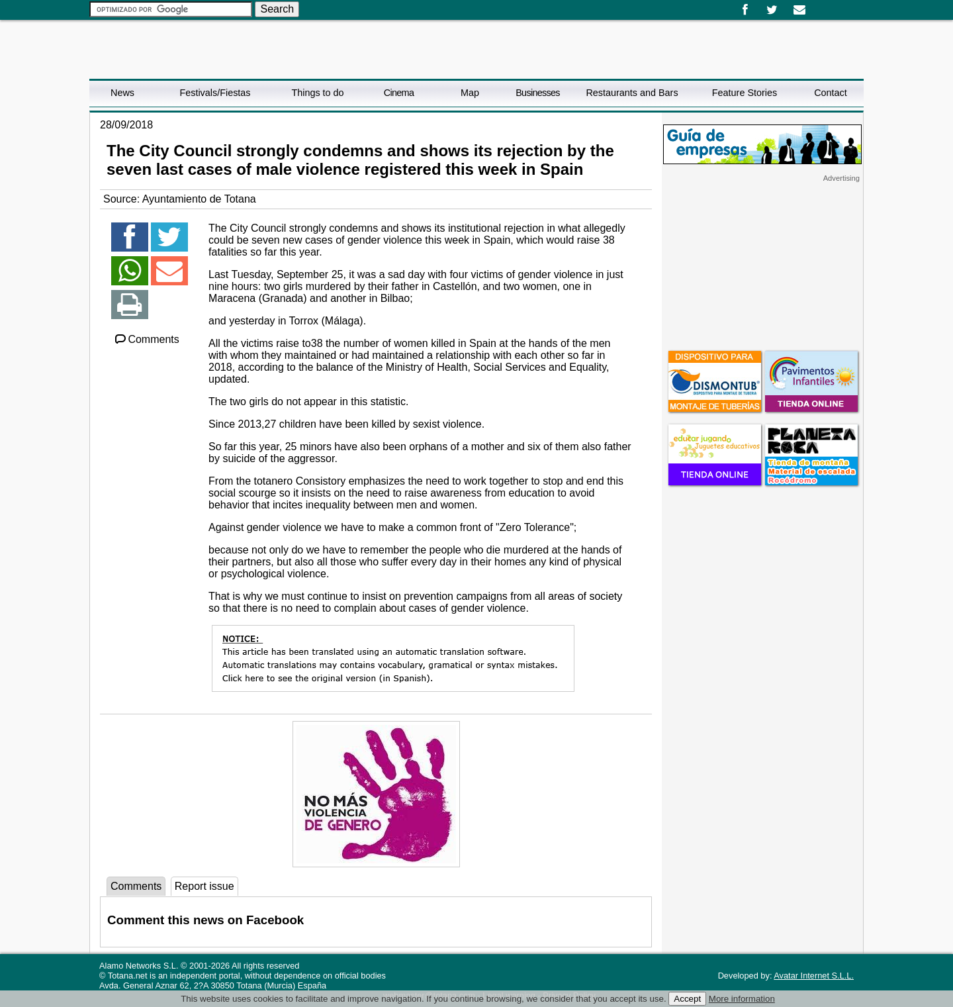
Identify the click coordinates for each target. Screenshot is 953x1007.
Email (799, 10)
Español (818, 5)
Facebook (744, 10)
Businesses (538, 92)
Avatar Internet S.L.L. (814, 976)
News (122, 92)
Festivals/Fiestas (214, 92)
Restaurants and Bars (632, 92)
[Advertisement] (762, 265)
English (829, 5)
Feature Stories (744, 92)
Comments (146, 339)
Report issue (204, 886)
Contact (830, 92)
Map (470, 92)
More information (742, 999)
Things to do (317, 92)
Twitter (772, 10)
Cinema (399, 92)
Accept (687, 999)
